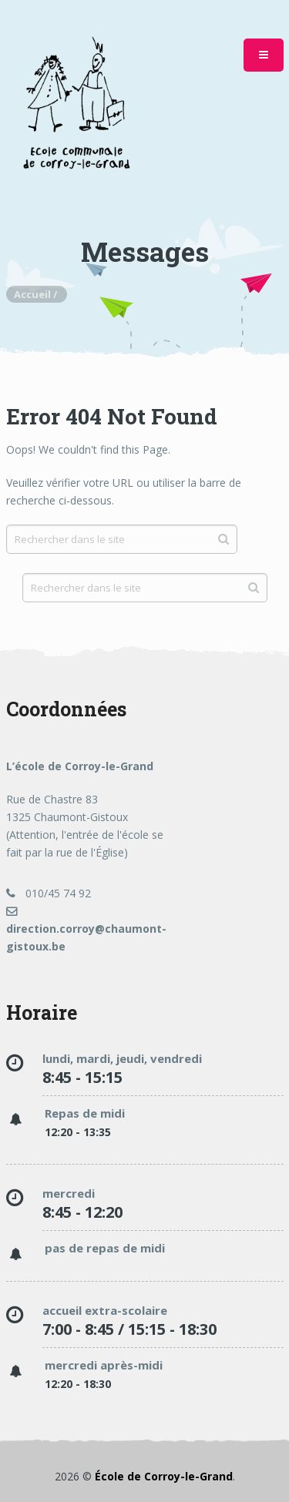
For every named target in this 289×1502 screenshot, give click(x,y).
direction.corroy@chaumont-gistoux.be (86, 930)
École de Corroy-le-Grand (164, 1476)
